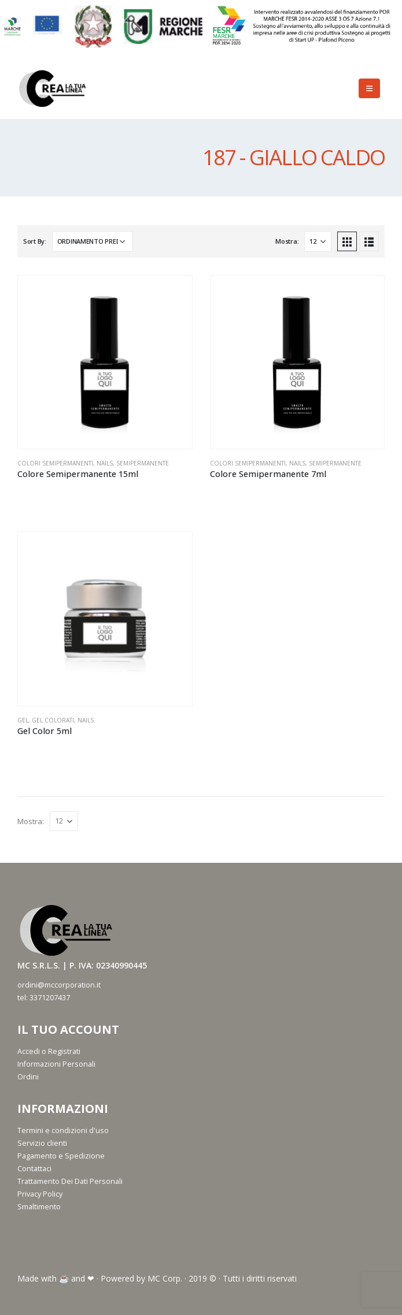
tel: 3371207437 (43, 998)
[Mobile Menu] (369, 88)
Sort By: (34, 241)
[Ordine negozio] (92, 241)
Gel (22, 720)
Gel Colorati (53, 720)
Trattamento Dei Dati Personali (70, 1181)
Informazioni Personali (56, 1064)
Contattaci (34, 1169)
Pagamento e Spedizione (61, 1156)
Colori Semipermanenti (55, 463)
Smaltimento (39, 1207)
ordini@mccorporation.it (59, 985)
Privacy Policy (39, 1194)
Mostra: (286, 241)
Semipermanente (142, 463)
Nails (105, 463)
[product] (105, 362)
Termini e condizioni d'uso (63, 1130)
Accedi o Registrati (48, 1051)
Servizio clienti (42, 1143)
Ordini (28, 1077)
